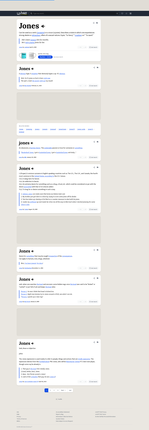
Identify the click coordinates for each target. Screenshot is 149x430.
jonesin (33, 40)
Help (18, 414)
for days (40, 263)
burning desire (35, 148)
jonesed (53, 129)
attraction (36, 35)
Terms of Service (22, 419)
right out (42, 81)
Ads (18, 412)
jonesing (29, 129)
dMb (25, 157)
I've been (28, 263)
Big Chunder (27, 86)
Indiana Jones (27, 194)
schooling (34, 377)
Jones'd (72, 129)
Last (70, 390)
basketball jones (45, 152)
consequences (67, 256)
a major (31, 42)
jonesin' (34, 263)
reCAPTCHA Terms (100, 414)
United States (39, 176)
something (78, 148)
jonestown (62, 129)
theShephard (28, 268)
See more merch (58, 57)
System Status (60, 419)
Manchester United (73, 361)
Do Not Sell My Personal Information (105, 417)
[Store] (122, 13)
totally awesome (84, 359)
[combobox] (74, 13)
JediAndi (26, 47)
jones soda (81, 129)
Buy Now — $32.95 (45, 57)
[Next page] (64, 390)
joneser (21, 132)
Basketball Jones (27, 152)
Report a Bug (59, 414)
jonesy (37, 129)
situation (34, 73)
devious (23, 73)
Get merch (93, 47)
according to (49, 176)
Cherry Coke (25, 204)
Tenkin (26, 209)
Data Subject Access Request (64, 421)
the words (35, 81)
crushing (78, 35)
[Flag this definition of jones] (97, 141)
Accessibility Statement (63, 412)
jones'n (90, 129)
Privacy (19, 417)
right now (47, 78)
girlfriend (33, 202)
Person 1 (24, 291)
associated (28, 187)
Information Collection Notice (64, 417)
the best (33, 369)
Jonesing (40, 32)
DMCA (18, 421)
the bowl (40, 284)
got (26, 42)
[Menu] (130, 13)
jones (20, 157)
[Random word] (117, 13)
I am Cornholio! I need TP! (31, 382)
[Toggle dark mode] (126, 13)
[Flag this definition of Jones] (96, 22)
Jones (20, 47)
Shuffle (58, 399)
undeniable (48, 148)
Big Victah (27, 302)
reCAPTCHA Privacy (100, 412)
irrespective (53, 256)
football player (44, 361)
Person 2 (24, 294)
